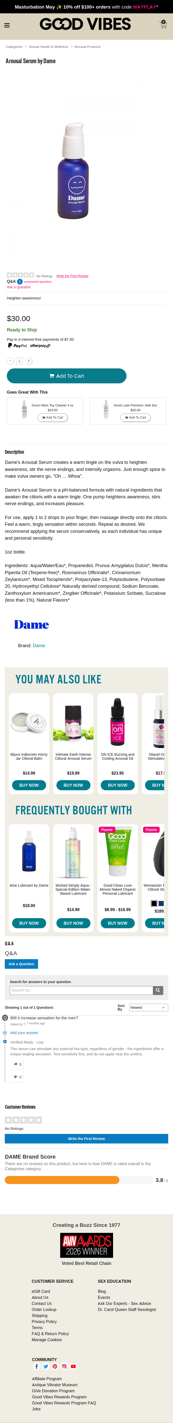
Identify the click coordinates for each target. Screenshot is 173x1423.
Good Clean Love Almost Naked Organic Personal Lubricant (117, 889)
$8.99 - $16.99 (118, 909)
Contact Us (42, 1303)
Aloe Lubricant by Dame (29, 885)
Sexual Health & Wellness (48, 46)
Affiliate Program (47, 1378)
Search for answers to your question (40, 982)
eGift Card (41, 1291)
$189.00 (162, 911)
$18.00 (29, 905)
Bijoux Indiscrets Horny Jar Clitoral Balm (29, 756)
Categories (14, 46)
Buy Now (29, 785)
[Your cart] (163, 25)
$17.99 (162, 773)
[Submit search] (158, 990)
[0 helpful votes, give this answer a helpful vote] (16, 1064)
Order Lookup (44, 1309)
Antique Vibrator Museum (55, 1384)
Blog (102, 1291)
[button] (154, 903)
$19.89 (73, 773)
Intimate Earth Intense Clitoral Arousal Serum (73, 756)
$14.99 (29, 773)
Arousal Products (87, 46)
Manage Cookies (47, 1339)
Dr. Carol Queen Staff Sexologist (127, 1309)
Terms (37, 1327)
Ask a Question (19, 287)
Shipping (39, 1315)
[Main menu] (7, 24)
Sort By (121, 1007)
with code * (86, 7)
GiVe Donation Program (53, 1390)
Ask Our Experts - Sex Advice (124, 1303)
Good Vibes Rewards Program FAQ (64, 1402)
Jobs (36, 1408)
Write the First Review (72, 276)
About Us (40, 1297)
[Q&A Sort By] (148, 1007)
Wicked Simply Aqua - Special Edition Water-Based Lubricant (73, 889)
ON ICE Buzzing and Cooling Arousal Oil (117, 756)
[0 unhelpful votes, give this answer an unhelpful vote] (16, 1077)
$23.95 (118, 773)
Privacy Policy (44, 1321)
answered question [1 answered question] (37, 282)
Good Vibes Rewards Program (59, 1396)
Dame (39, 645)
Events (104, 1297)
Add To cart (66, 376)
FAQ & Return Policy (50, 1333)
